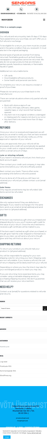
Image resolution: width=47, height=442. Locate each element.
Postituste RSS (5, 366)
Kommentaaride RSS (8, 371)
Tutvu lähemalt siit (34, 433)
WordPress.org (5, 375)
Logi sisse (3, 362)
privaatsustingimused (22, 418)
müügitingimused (22, 420)
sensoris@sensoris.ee (8, 14)
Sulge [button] (7, 437)
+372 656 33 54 (21, 14)
